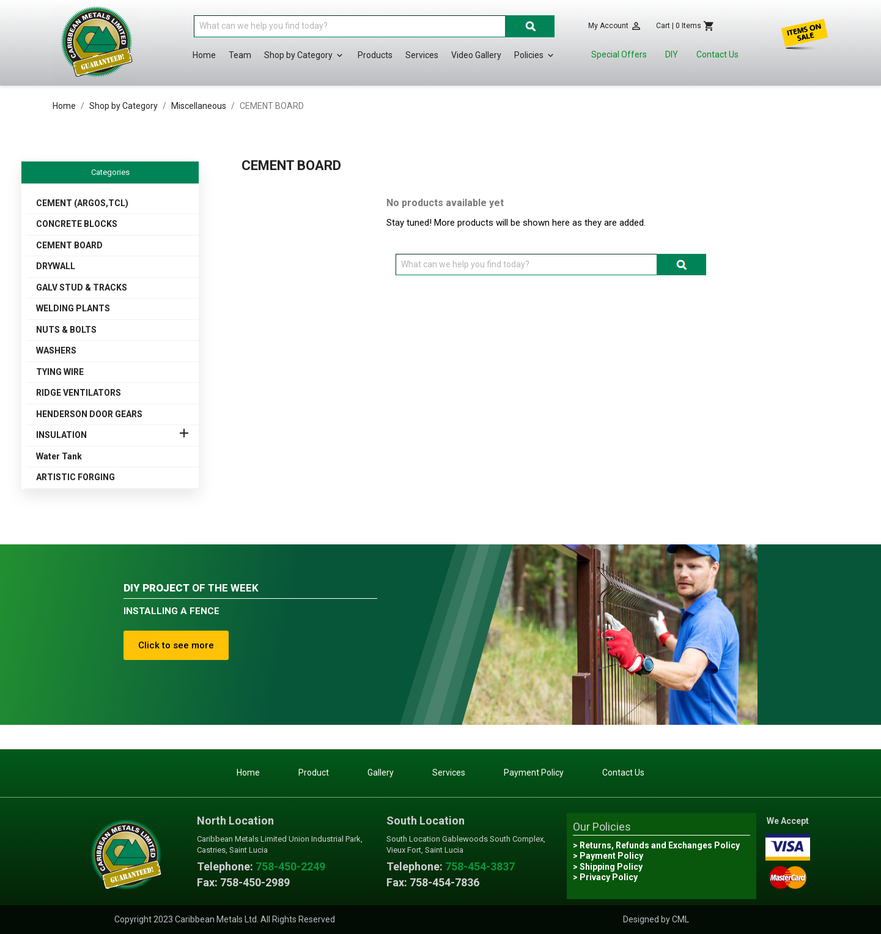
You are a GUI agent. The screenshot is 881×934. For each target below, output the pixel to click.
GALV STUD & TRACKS (81, 287)
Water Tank (59, 456)
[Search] (350, 26)
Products (375, 55)
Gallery (380, 772)
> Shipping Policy (608, 867)
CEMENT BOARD (69, 245)
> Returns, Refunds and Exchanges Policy (656, 845)
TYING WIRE (60, 372)
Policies (535, 55)
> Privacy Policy (605, 877)
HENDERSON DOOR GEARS (89, 414)
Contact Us (717, 54)
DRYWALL (55, 266)
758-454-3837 (480, 866)
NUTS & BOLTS (66, 330)
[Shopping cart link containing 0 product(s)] (685, 26)
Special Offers (619, 54)
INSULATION (61, 435)
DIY (671, 54)
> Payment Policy (608, 856)
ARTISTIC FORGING (75, 477)
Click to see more (176, 645)
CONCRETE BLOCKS (76, 224)
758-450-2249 (290, 866)
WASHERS (56, 350)
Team (240, 55)
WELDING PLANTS (73, 308)
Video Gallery (476, 55)
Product (313, 772)
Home (204, 55)
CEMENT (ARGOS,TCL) (82, 203)
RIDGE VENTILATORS (78, 393)
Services (421, 55)
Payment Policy (534, 772)
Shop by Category (304, 55)
